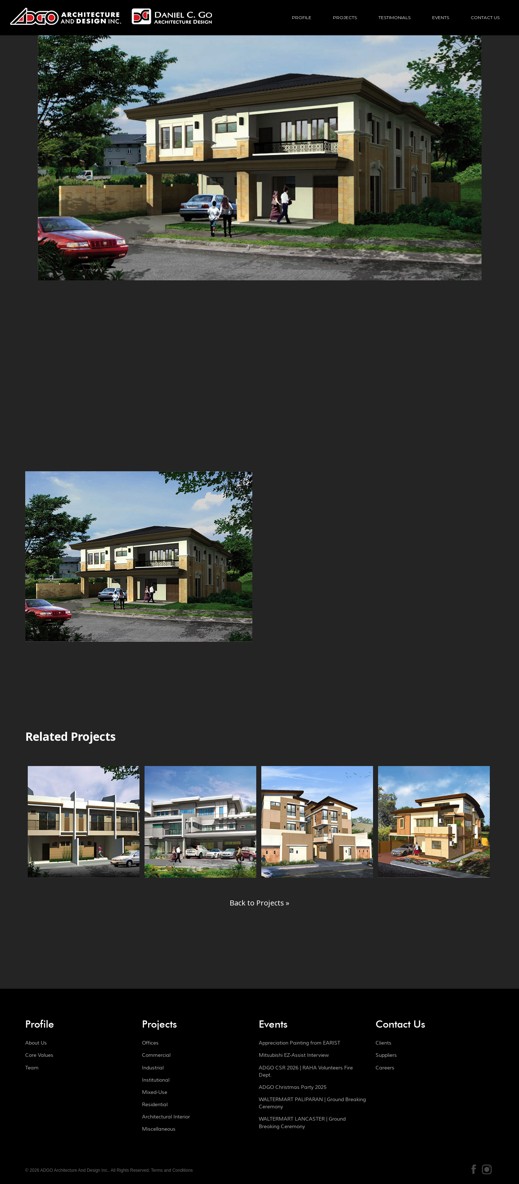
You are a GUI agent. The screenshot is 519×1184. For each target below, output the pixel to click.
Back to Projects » (259, 903)
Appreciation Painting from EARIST (299, 1043)
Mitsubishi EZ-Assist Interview (294, 1055)
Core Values (39, 1055)
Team (32, 1068)
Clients (383, 1043)
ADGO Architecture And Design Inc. (111, 23)
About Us (36, 1043)
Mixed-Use (154, 1092)
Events (440, 17)
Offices (150, 1043)
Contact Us (485, 17)
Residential (155, 1104)
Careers (385, 1068)
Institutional (155, 1080)
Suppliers (386, 1055)
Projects (345, 17)
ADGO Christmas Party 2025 (293, 1087)
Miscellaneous (159, 1129)
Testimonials (394, 17)
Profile (301, 17)
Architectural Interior (166, 1117)
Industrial (153, 1068)
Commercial (156, 1055)
